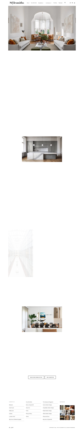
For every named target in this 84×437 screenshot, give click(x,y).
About (28, 2)
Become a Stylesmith (47, 423)
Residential (40, 2)
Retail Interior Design (47, 414)
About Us (28, 411)
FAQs (27, 414)
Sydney (10, 417)
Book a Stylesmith (30, 409)
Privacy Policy (29, 417)
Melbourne (11, 414)
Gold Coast (11, 411)
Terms (27, 420)
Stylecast (60, 2)
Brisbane (11, 409)
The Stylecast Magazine (48, 406)
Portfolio (55, 2)
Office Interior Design (47, 417)
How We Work (34, 2)
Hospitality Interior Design (48, 411)
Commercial (48, 2)
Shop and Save (46, 420)
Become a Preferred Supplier (15, 423)
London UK (12, 420)
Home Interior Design (47, 409)
